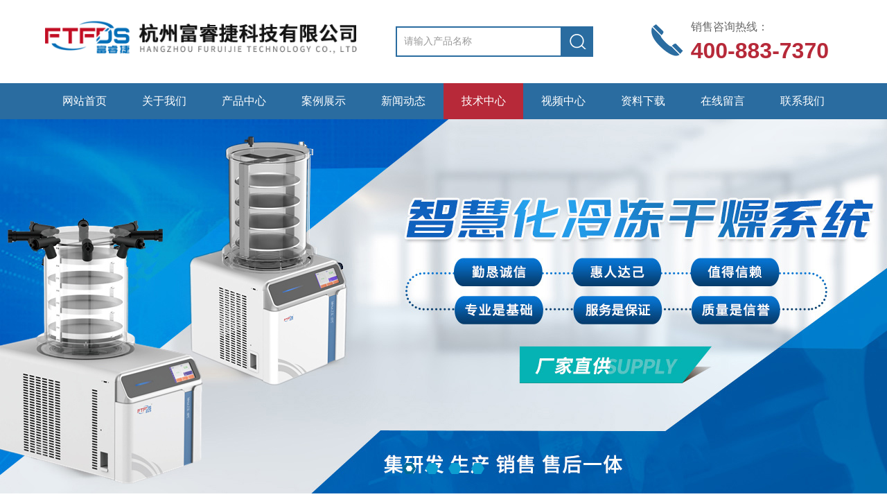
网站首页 (84, 101)
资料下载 (643, 101)
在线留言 (723, 101)
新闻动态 (403, 101)
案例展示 (323, 101)
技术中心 (484, 101)
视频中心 (563, 101)
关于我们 (164, 101)
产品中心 (244, 101)
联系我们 (802, 101)
